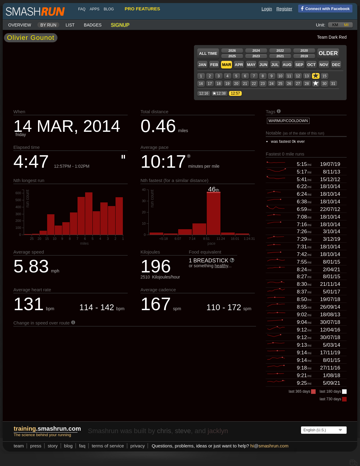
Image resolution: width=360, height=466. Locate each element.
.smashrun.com (47, 428)
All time (208, 53)
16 (201, 84)
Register (284, 8)
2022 (280, 50)
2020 (304, 50)
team (19, 445)
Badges (93, 25)
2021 (280, 56)
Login (266, 8)
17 (210, 84)
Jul (275, 64)
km (335, 25)
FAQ (81, 9)
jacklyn (218, 431)
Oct (311, 64)
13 (307, 76)
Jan (202, 64)
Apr (239, 64)
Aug (287, 64)
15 (324, 76)
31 (333, 84)
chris (164, 431)
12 (298, 76)
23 (263, 84)
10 (280, 76)
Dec (336, 64)
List (70, 25)
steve (183, 431)
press (35, 445)
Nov (324, 64)
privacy (137, 445)
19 (227, 84)
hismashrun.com (269, 445)
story (53, 445)
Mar (226, 64)
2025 (232, 56)
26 (289, 84)
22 (254, 84)
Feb (214, 64)
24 (271, 84)
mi (346, 25)
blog (109, 9)
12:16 (203, 93)
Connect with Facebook (324, 8)
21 (245, 84)
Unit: (320, 24)
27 (298, 84)
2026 (232, 50)
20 (236, 84)
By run (48, 25)
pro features (142, 8)
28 (307, 84)
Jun (263, 64)
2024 (256, 50)
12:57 (235, 93)
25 (280, 84)
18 (218, 84)
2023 (256, 56)
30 (324, 84)
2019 (304, 56)
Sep (299, 64)
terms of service (108, 445)
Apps (94, 9)
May (251, 64)
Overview (19, 25)
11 (289, 76)
